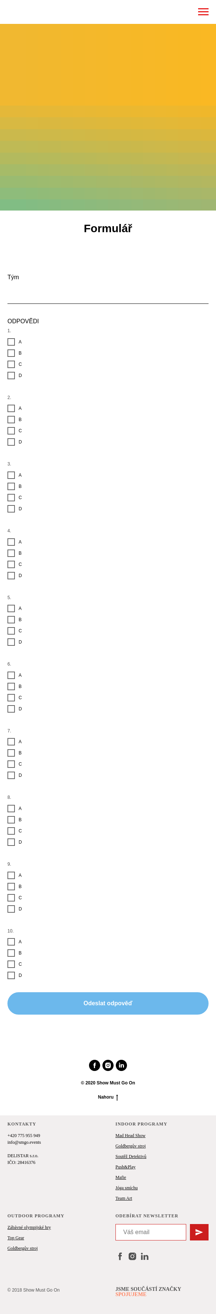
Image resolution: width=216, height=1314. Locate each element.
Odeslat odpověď (108, 1003)
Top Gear (15, 1237)
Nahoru (108, 1097)
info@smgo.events (24, 1142)
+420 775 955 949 (23, 1135)
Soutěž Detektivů (130, 1156)
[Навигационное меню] (203, 12)
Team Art (123, 1198)
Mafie (120, 1177)
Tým (13, 277)
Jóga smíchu (126, 1187)
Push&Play (125, 1167)
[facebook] (94, 1065)
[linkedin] (121, 1065)
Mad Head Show (130, 1135)
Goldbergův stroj (130, 1146)
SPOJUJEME (130, 1294)
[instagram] (108, 1065)
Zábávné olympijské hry (29, 1227)
